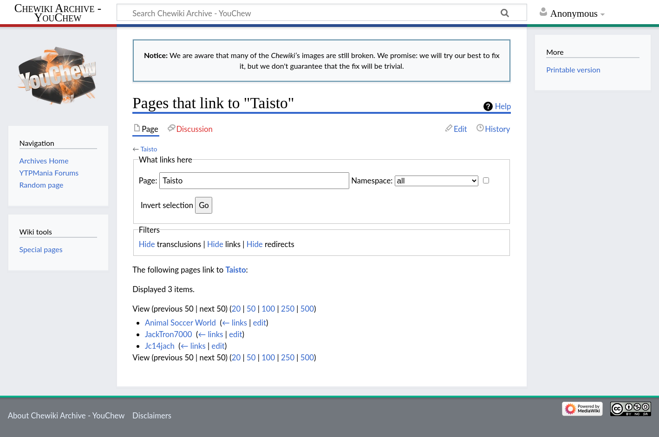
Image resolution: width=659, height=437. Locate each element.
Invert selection (167, 205)
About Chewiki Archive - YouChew (66, 415)
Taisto (148, 149)
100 (268, 308)
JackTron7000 (168, 334)
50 (251, 308)
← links (234, 322)
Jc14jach (160, 346)
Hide (147, 244)
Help (503, 106)
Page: (148, 180)
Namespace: (371, 180)
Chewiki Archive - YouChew (57, 13)
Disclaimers (151, 415)
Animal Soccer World (180, 322)
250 (287, 308)
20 (236, 308)
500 (307, 308)
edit (259, 322)
